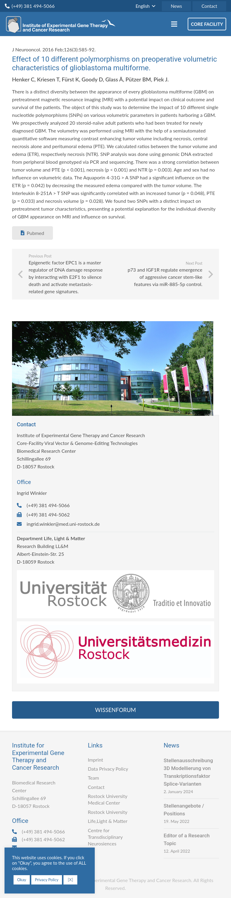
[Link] (62, 24)
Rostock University (107, 812)
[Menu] (174, 24)
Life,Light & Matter (108, 821)
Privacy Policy (46, 879)
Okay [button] (21, 879)
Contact (96, 787)
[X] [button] (70, 879)
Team (93, 778)
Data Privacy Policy (108, 769)
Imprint (95, 760)
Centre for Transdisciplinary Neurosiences (105, 837)
